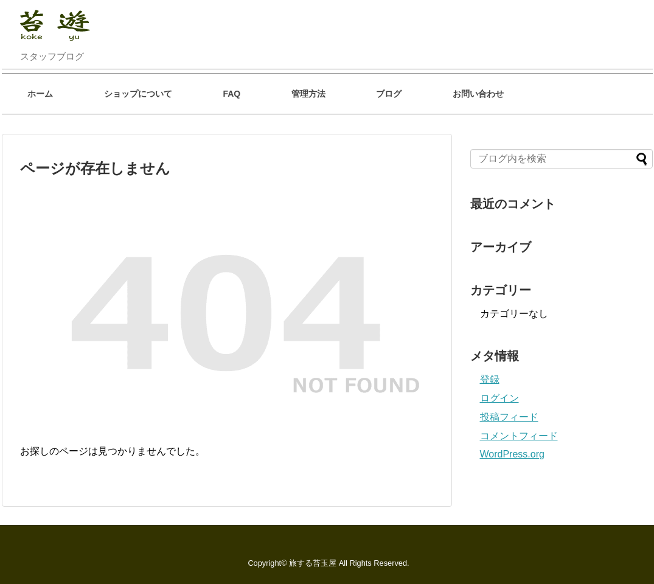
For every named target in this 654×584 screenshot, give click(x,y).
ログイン (499, 398)
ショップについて (138, 94)
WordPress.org (512, 454)
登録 (489, 379)
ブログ (389, 94)
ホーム (40, 94)
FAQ (231, 94)
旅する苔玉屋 (312, 563)
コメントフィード (519, 436)
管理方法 (308, 94)
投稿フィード (509, 417)
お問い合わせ (478, 94)
